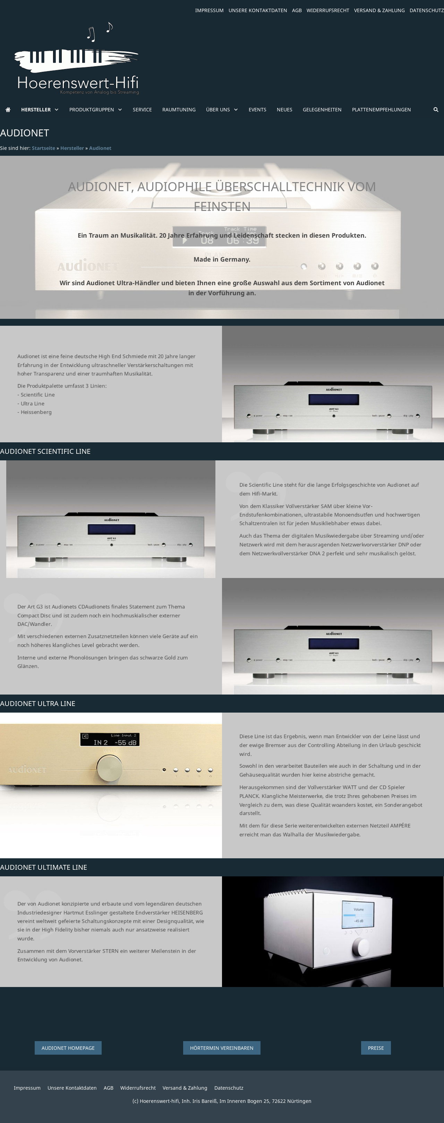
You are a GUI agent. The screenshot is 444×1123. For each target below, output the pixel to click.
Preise (376, 1048)
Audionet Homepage (68, 1048)
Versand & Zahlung (379, 10)
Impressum (209, 10)
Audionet (100, 148)
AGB (297, 10)
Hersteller (72, 148)
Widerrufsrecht (328, 10)
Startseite (43, 148)
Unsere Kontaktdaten (258, 10)
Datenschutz (427, 10)
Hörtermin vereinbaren (222, 1048)
